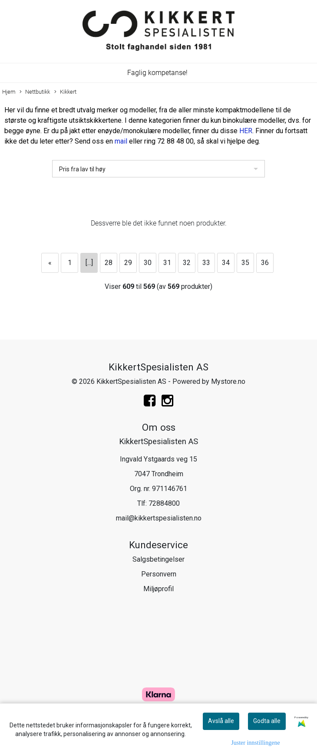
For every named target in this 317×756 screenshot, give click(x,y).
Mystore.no (228, 381)
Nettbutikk (35, 92)
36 (265, 263)
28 (108, 263)
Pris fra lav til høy (82, 169)
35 (245, 263)
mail (121, 141)
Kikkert (65, 92)
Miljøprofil (158, 589)
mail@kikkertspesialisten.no (158, 518)
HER (245, 131)
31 (167, 263)
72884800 (164, 503)
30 (148, 263)
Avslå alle (221, 720)
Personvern (158, 574)
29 (128, 263)
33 (206, 263)
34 (226, 263)
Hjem (9, 91)
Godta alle (267, 720)
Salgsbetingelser (158, 559)
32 (187, 263)
